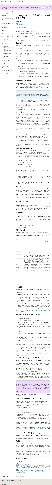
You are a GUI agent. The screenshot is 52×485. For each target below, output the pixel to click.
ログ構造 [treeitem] (5, 49)
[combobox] (7, 13)
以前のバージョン (8, 482)
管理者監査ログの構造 (33, 308)
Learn (16, 12)
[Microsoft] (2, 1)
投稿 (17, 482)
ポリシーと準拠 (27, 12)
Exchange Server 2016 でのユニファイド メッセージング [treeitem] (7, 71)
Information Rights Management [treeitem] (8, 57)
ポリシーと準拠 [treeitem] (5, 39)
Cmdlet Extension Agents (31, 454)
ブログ (14, 482)
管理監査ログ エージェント (43, 64)
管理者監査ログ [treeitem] (6, 47)
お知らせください (46, 7)
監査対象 (17, 23)
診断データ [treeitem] (4, 67)
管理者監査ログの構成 (19, 24)
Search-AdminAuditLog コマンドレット (23, 371)
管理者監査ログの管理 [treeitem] (7, 50)
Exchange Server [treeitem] (4, 15)
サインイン (49, 1)
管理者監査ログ (18, 25)
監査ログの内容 (32, 344)
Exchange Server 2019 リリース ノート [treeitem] (8, 21)
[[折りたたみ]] (12, 11)
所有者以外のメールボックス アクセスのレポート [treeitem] (8, 54)
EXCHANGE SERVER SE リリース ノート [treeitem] (7, 19)
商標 (46, 482)
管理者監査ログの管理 (35, 109)
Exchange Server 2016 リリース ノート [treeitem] (8, 24)
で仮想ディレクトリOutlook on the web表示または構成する (36, 389)
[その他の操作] (49, 12)
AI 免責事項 (3, 482)
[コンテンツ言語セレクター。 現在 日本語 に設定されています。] (3, 480)
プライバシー (21, 482)
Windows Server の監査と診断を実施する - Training (24, 464)
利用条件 (43, 482)
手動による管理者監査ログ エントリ (22, 27)
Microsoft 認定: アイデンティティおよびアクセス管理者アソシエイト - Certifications (29, 470)
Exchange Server (20, 12)
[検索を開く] (46, 1)
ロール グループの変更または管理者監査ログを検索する (34, 428)
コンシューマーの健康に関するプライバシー (33, 482)
